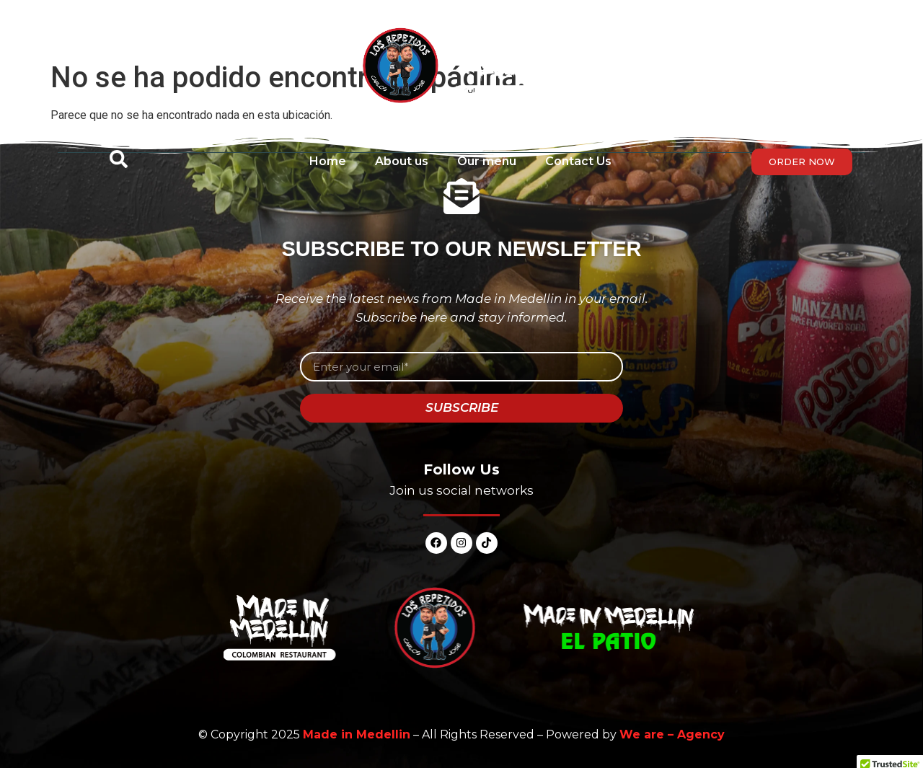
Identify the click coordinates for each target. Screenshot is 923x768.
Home (327, 161)
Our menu (486, 161)
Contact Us (578, 161)
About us (401, 161)
